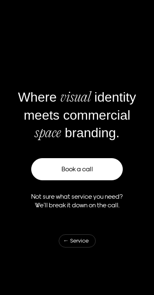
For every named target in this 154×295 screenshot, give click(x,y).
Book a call (77, 169)
